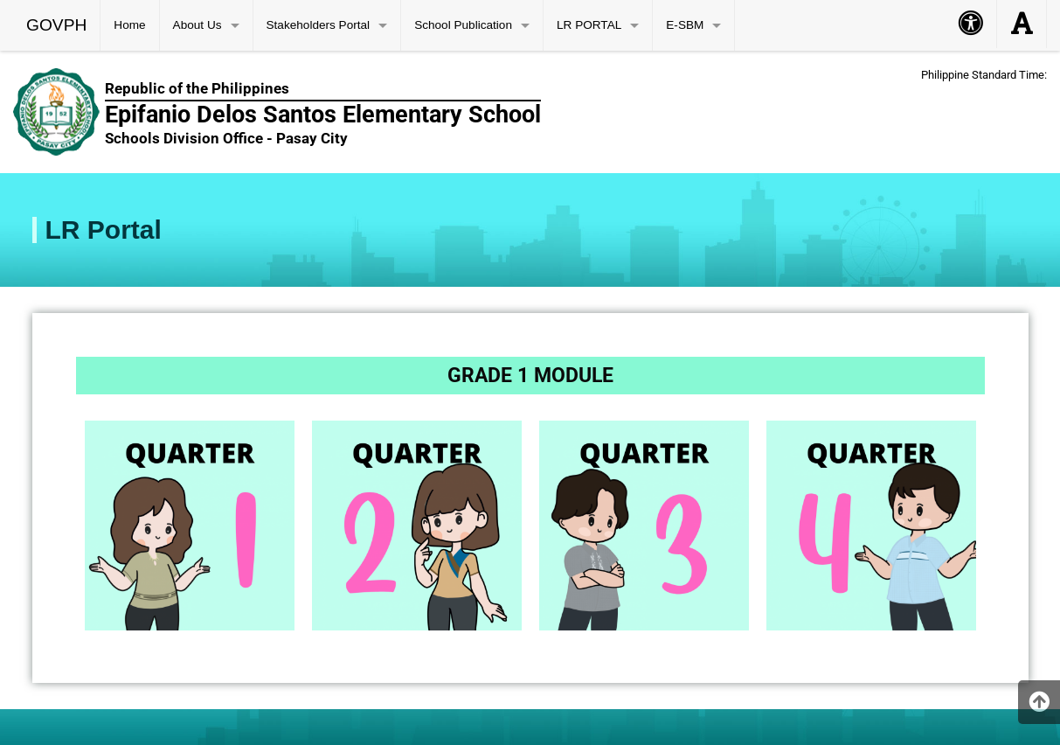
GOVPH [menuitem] (56, 25)
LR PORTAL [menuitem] (589, 24)
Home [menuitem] (129, 24)
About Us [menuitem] (197, 24)
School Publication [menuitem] (463, 24)
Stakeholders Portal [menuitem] (319, 24)
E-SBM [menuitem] (684, 24)
